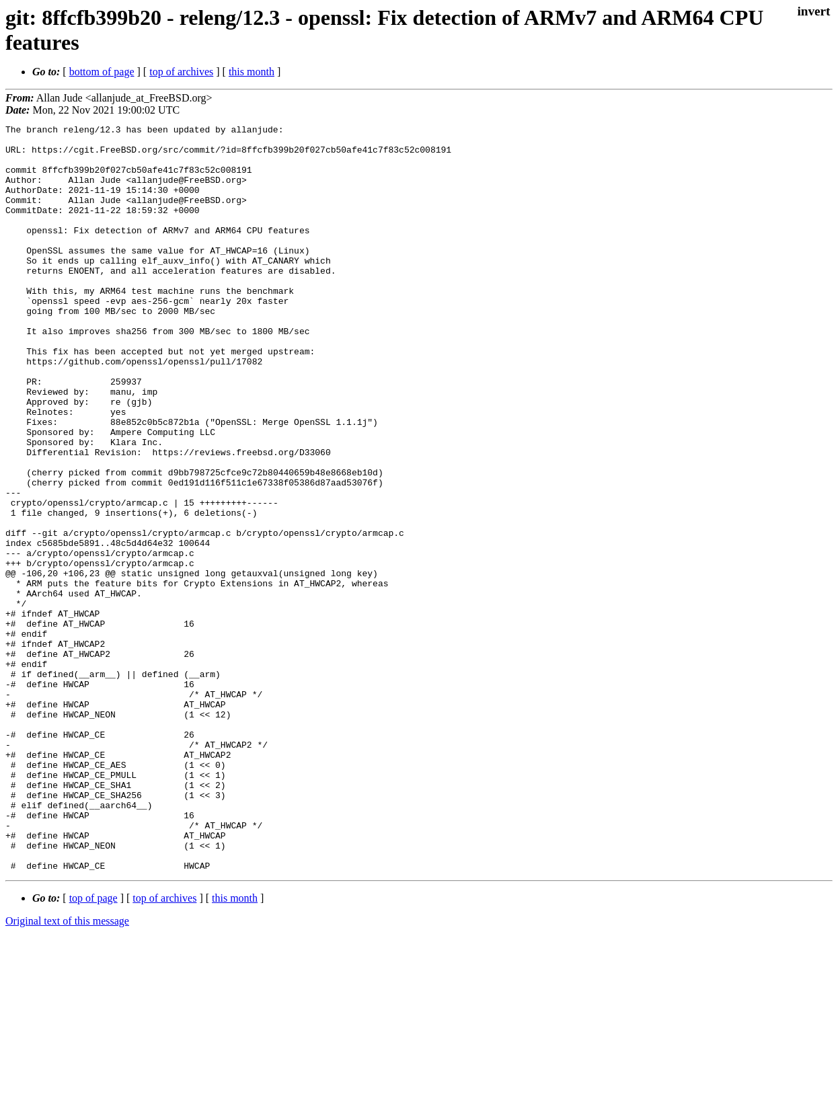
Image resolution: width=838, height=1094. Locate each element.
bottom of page (102, 71)
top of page (93, 1047)
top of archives (181, 71)
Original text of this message (67, 1070)
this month (251, 71)
